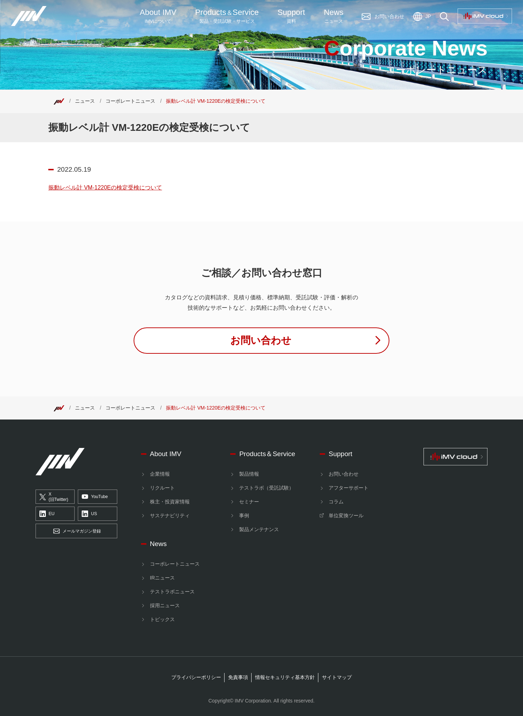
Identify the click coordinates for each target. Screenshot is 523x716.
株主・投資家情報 (170, 501)
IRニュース (162, 578)
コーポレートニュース (130, 101)
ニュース (85, 101)
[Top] (59, 101)
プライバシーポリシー (196, 677)
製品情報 (249, 474)
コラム (336, 501)
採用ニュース (165, 605)
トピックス (162, 619)
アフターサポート (348, 488)
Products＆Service (267, 454)
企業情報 (160, 474)
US (89, 514)
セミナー (249, 501)
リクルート (162, 488)
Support (291, 16)
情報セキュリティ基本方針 (285, 677)
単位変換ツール (346, 515)
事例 (244, 515)
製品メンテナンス (259, 529)
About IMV (158, 16)
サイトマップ (337, 677)
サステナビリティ (170, 515)
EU (47, 514)
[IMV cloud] (455, 456)
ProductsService (227, 16)
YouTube (95, 497)
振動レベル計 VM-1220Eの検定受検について (105, 188)
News (333, 16)
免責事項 (238, 677)
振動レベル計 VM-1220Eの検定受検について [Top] (215, 101)
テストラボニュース (172, 591)
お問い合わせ (343, 474)
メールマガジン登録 (77, 531)
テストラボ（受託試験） (266, 488)
